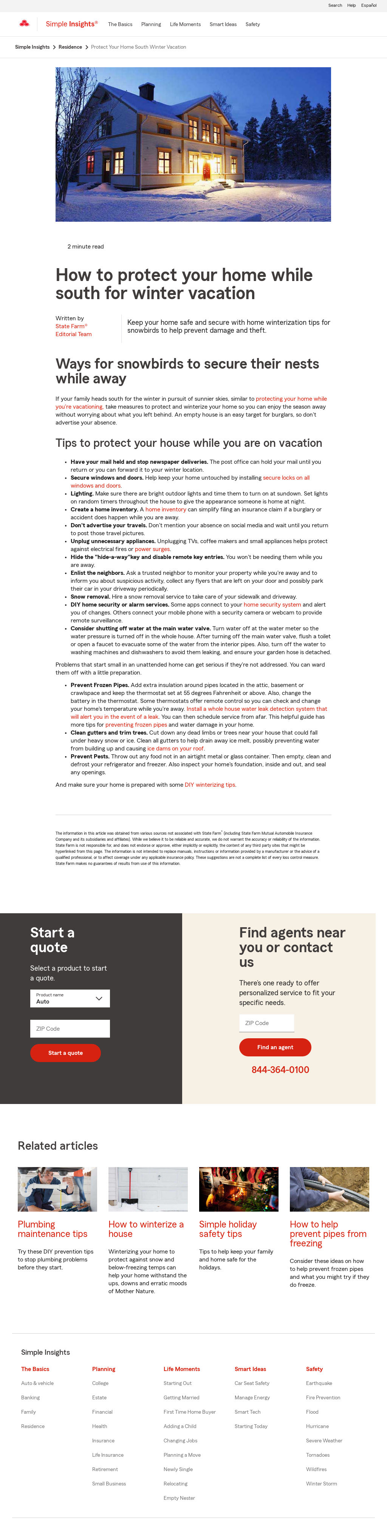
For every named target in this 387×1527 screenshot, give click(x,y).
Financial (102, 1412)
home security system (272, 605)
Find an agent (275, 1047)
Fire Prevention (323, 1397)
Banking (30, 1397)
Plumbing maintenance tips (53, 1229)
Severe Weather (324, 1441)
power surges (152, 549)
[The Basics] (120, 24)
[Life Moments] (185, 24)
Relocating (175, 1484)
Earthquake (319, 1383)
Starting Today (251, 1426)
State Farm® (74, 330)
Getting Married (182, 1397)
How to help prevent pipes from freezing (328, 1234)
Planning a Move (182, 1455)
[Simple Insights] (72, 27)
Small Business (109, 1484)
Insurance (103, 1441)
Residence (33, 1426)
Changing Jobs (180, 1441)
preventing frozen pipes (136, 725)
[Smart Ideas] (223, 24)
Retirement (105, 1469)
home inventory (166, 509)
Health (99, 1426)
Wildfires (316, 1469)
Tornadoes (318, 1455)
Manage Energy (252, 1397)
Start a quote (65, 1053)
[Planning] (151, 24)
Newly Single (178, 1469)
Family (28, 1412)
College (100, 1383)
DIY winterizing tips (210, 785)
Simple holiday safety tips (228, 1229)
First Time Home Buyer (190, 1412)
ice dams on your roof (175, 749)
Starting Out (178, 1383)
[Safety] (253, 24)
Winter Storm (321, 1484)
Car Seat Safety (252, 1383)
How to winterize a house (146, 1229)
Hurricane (317, 1426)
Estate (99, 1397)
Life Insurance (108, 1455)
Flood (312, 1412)
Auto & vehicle (37, 1383)
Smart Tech (248, 1412)
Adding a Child (180, 1426)
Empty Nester (179, 1498)
